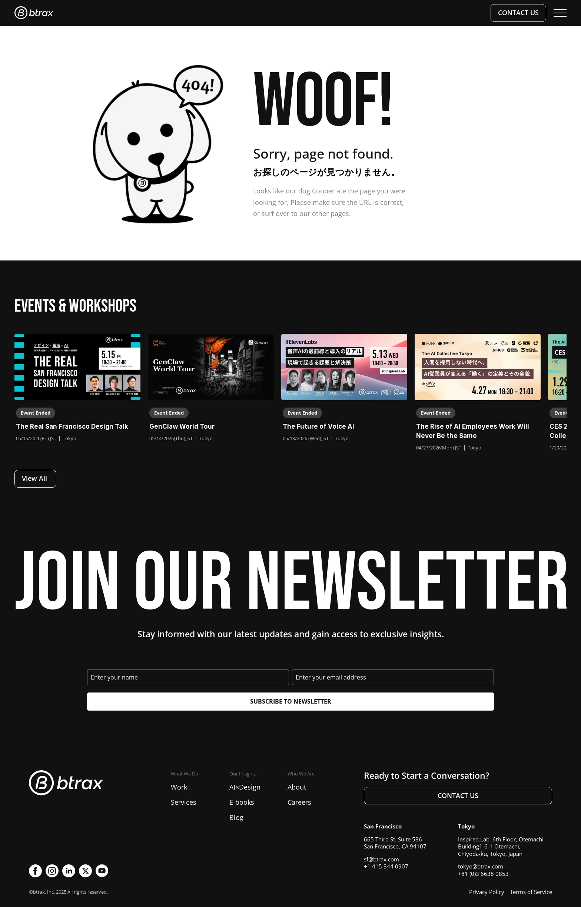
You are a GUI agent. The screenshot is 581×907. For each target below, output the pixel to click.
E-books (241, 802)
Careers (299, 802)
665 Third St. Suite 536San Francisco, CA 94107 (395, 842)
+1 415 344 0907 (386, 866)
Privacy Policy (486, 892)
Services (183, 802)
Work (179, 787)
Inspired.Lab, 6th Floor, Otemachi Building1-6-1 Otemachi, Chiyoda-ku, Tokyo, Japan (501, 846)
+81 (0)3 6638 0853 (483, 873)
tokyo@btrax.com (480, 866)
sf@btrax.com (381, 859)
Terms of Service (531, 892)
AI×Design (244, 787)
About (297, 787)
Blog (236, 817)
